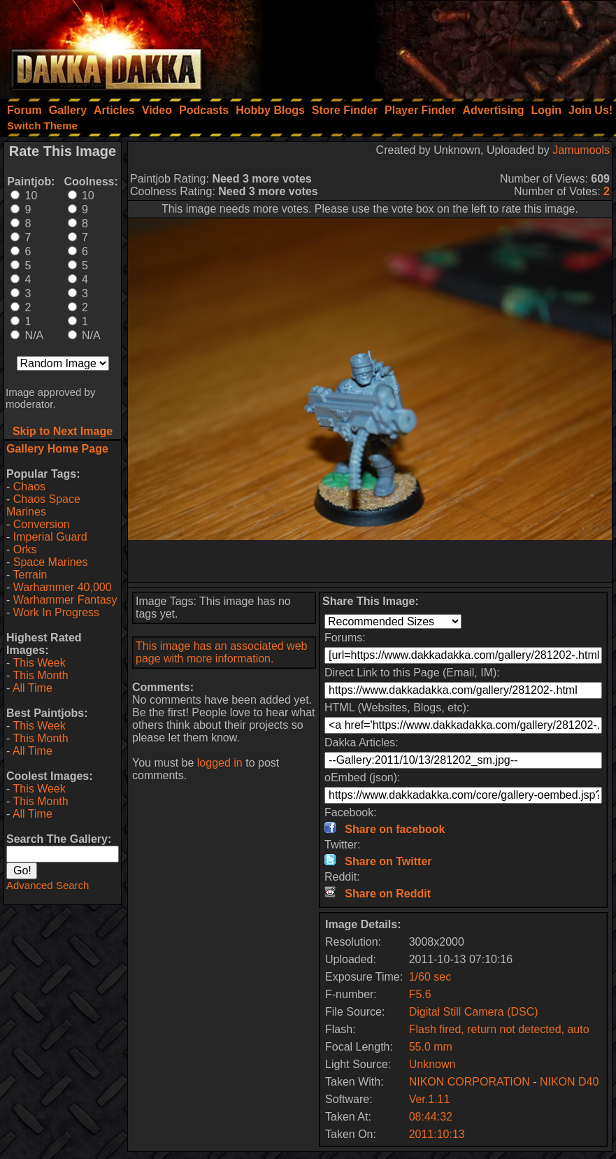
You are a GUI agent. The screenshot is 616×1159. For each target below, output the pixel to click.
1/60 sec (430, 977)
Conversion (41, 524)
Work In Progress (56, 612)
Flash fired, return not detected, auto (499, 1029)
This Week (39, 663)
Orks (25, 549)
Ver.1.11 (429, 1099)
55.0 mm (430, 1047)
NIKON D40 (569, 1082)
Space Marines (50, 562)
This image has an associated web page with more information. (221, 652)
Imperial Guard (50, 537)
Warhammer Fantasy (65, 600)
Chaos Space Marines (43, 505)
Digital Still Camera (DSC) (473, 1012)
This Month (40, 675)
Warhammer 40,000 (62, 587)
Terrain (30, 575)
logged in (220, 763)
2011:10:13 (437, 1134)
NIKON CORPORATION (469, 1082)
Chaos (29, 486)
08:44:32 (430, 1117)
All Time (32, 688)
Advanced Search (47, 885)
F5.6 (420, 994)
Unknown (432, 1064)
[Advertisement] (428, 45)
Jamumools (581, 150)
